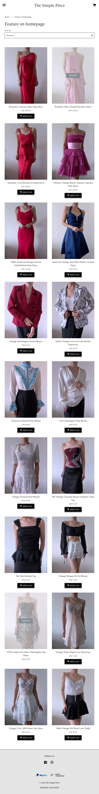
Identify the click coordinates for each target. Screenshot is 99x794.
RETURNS (54, 788)
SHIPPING (44, 788)
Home (7, 17)
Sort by (8, 30)
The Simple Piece (49, 5)
